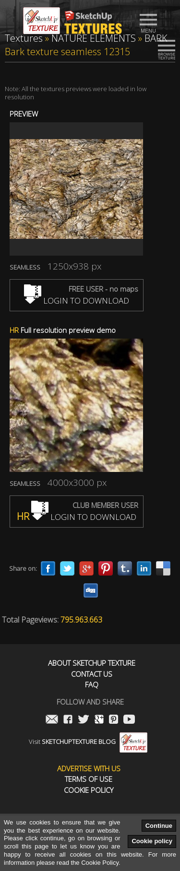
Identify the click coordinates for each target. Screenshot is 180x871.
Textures (24, 38)
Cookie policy (152, 841)
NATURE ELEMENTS (93, 38)
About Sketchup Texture (91, 663)
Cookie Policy (88, 790)
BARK (156, 38)
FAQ (91, 684)
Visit (88, 741)
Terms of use (88, 779)
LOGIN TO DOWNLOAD (76, 300)
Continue (158, 825)
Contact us (91, 674)
